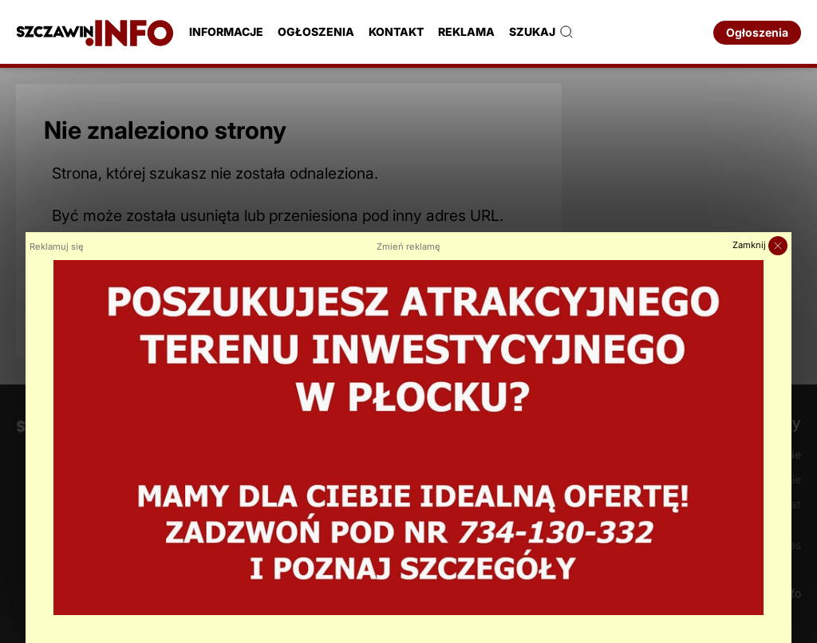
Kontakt (396, 31)
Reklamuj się (57, 246)
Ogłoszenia (316, 31)
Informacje (226, 31)
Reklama (466, 31)
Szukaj (541, 32)
